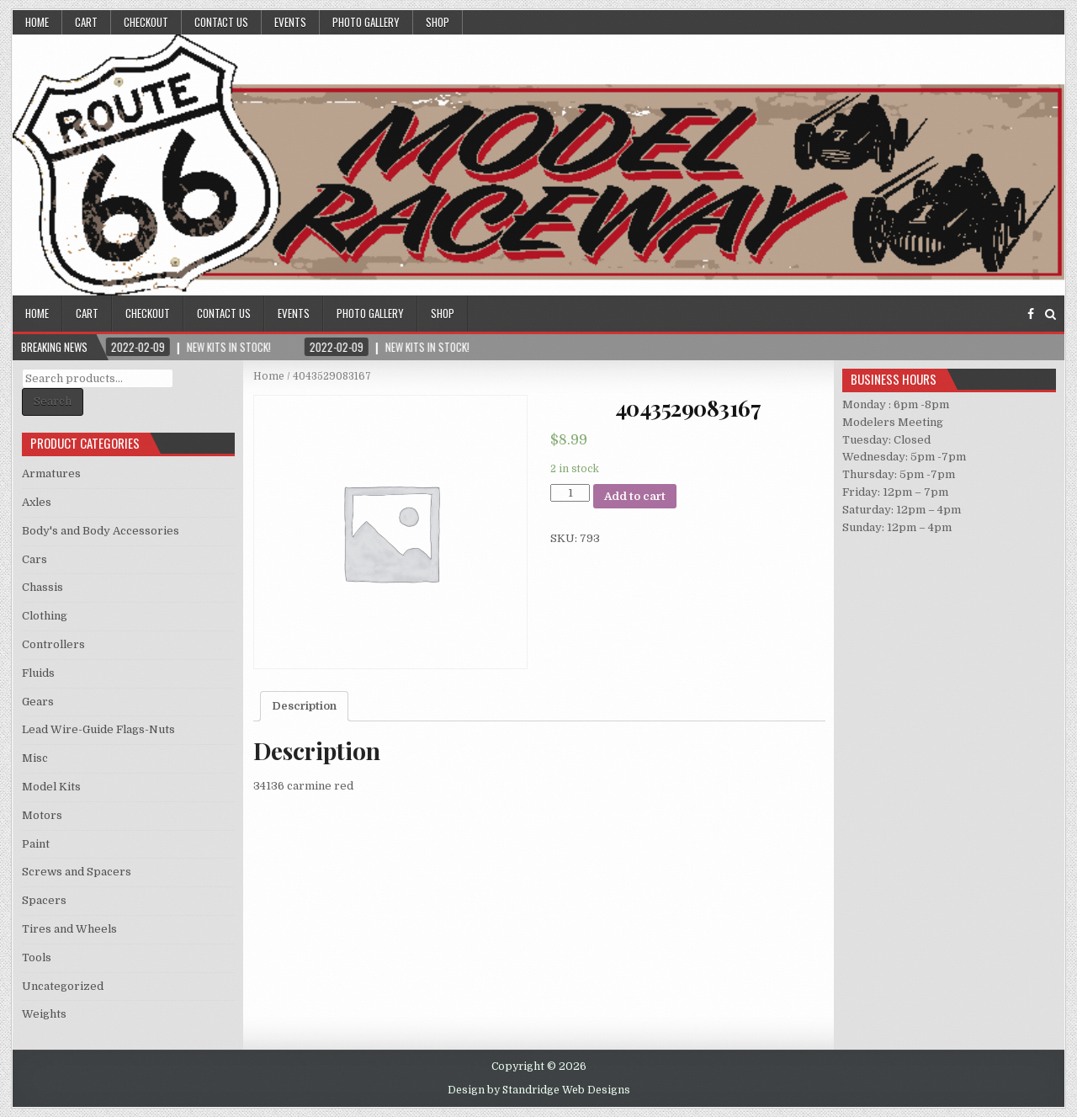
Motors (42, 815)
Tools (36, 957)
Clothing (44, 615)
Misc (35, 758)
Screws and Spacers (76, 871)
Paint (36, 844)
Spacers (44, 900)
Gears (38, 701)
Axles (36, 502)
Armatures (51, 473)
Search (53, 401)
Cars (34, 559)
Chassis (42, 587)
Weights (44, 1014)
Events (290, 21)
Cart (86, 21)
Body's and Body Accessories (100, 530)
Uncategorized (62, 986)
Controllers (53, 644)
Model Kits (51, 786)
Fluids (38, 673)
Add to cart (635, 496)
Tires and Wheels (69, 929)
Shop (437, 21)
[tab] (304, 706)
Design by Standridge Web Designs (539, 1090)
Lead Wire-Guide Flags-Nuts (98, 729)
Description (304, 705)
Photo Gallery (366, 21)
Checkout (146, 21)
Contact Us (221, 21)
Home (37, 21)
